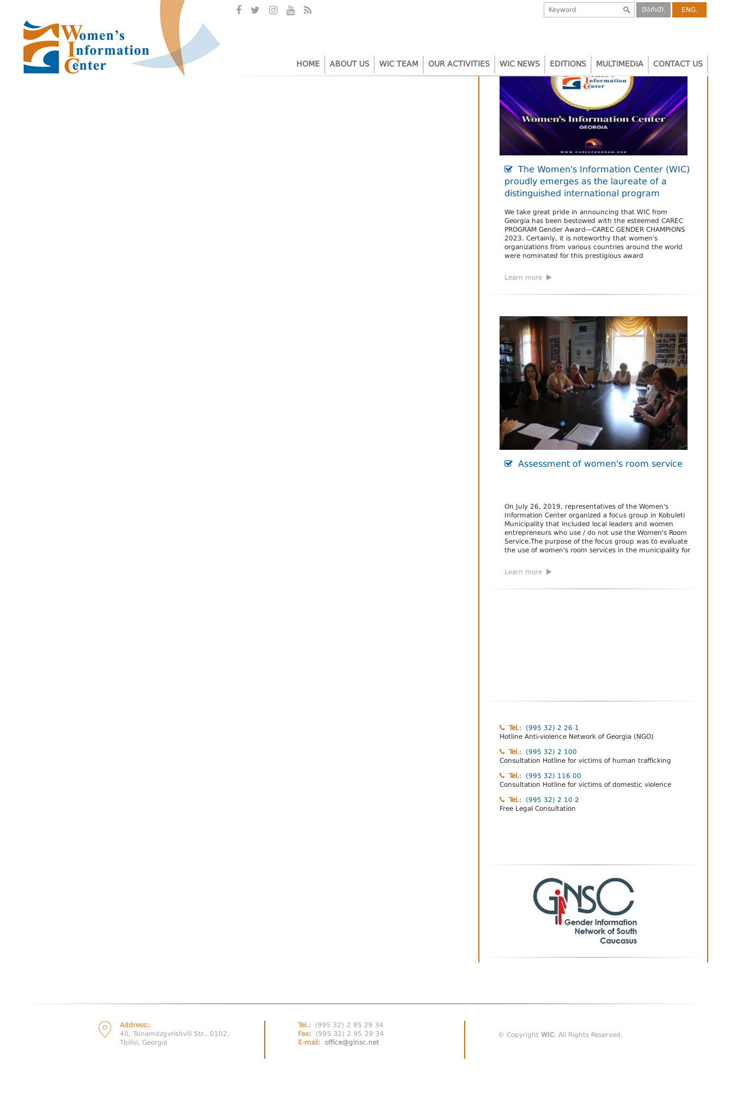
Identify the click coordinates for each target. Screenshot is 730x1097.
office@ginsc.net (352, 1042)
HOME (308, 63)
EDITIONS (568, 63)
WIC (547, 1035)
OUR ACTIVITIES (459, 63)
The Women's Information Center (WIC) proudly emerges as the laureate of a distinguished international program (597, 181)
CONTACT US (678, 63)
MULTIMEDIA (619, 63)
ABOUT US (349, 63)
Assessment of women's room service (593, 464)
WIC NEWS (520, 63)
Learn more (527, 277)
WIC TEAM (398, 63)
